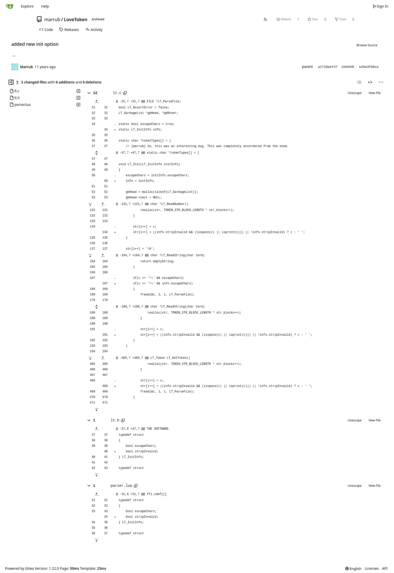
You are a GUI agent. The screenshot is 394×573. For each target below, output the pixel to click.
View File (374, 93)
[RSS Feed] (265, 19)
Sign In (380, 6)
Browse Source (367, 45)
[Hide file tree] (11, 82)
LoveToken (75, 19)
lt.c (117, 93)
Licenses (372, 568)
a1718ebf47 (327, 67)
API (384, 568)
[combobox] (359, 82)
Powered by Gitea (19, 568)
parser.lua (121, 486)
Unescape (355, 93)
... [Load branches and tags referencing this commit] (14, 55)
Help (45, 6)
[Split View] (370, 82)
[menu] (381, 82)
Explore (27, 6)
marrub (52, 19)
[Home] (10, 6)
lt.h (115, 420)
